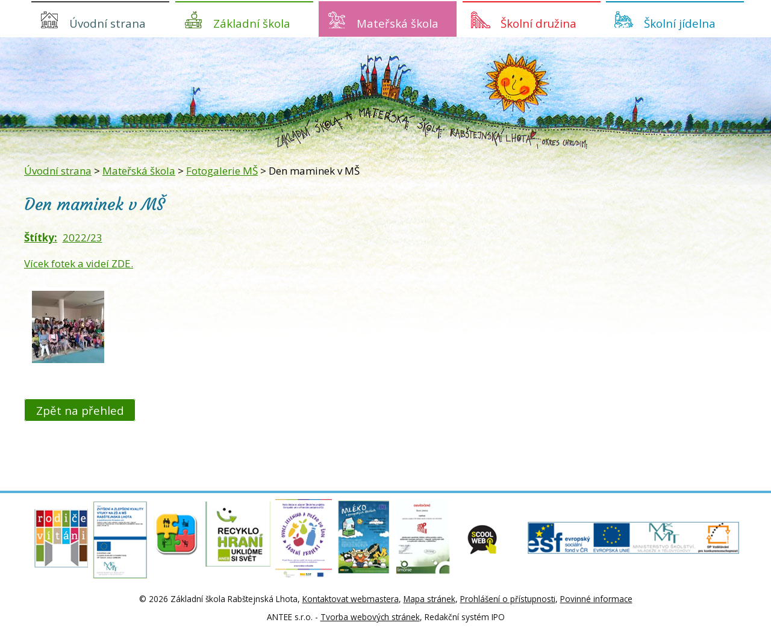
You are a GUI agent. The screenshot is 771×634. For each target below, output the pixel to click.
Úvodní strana (107, 23)
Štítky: (40, 237)
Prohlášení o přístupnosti (507, 598)
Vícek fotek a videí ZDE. (78, 263)
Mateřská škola (398, 23)
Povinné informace (596, 598)
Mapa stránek (429, 598)
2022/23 (82, 237)
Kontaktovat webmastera (350, 598)
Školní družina (538, 23)
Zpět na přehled (80, 409)
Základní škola (251, 23)
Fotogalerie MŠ (222, 171)
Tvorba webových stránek (370, 617)
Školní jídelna (680, 23)
